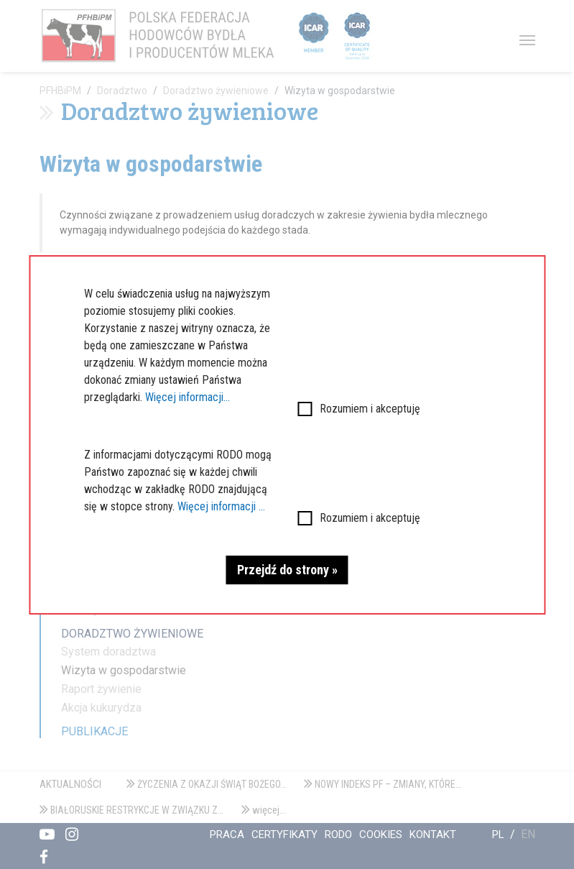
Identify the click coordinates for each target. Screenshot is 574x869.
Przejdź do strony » (287, 569)
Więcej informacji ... (221, 506)
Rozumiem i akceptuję (370, 408)
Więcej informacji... (187, 397)
